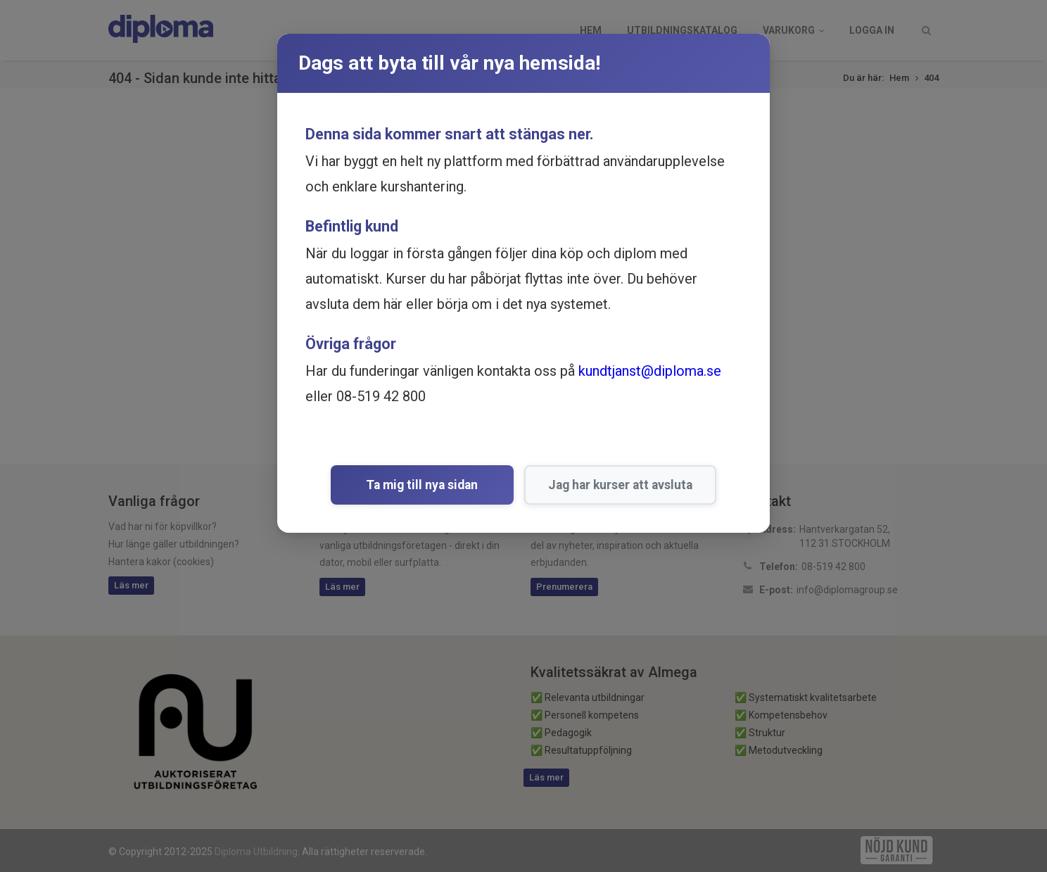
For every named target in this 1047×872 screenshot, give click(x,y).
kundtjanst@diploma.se (649, 370)
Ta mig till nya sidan (422, 485)
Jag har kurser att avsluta (607, 485)
